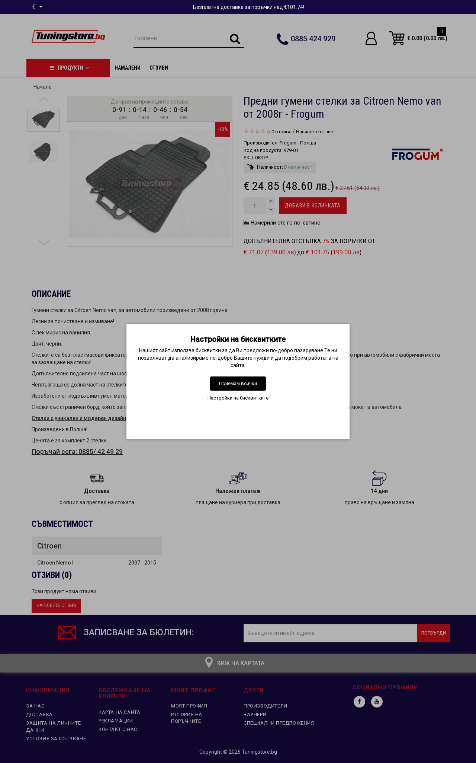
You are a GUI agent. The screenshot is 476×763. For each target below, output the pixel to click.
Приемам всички (238, 383)
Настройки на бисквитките (238, 398)
